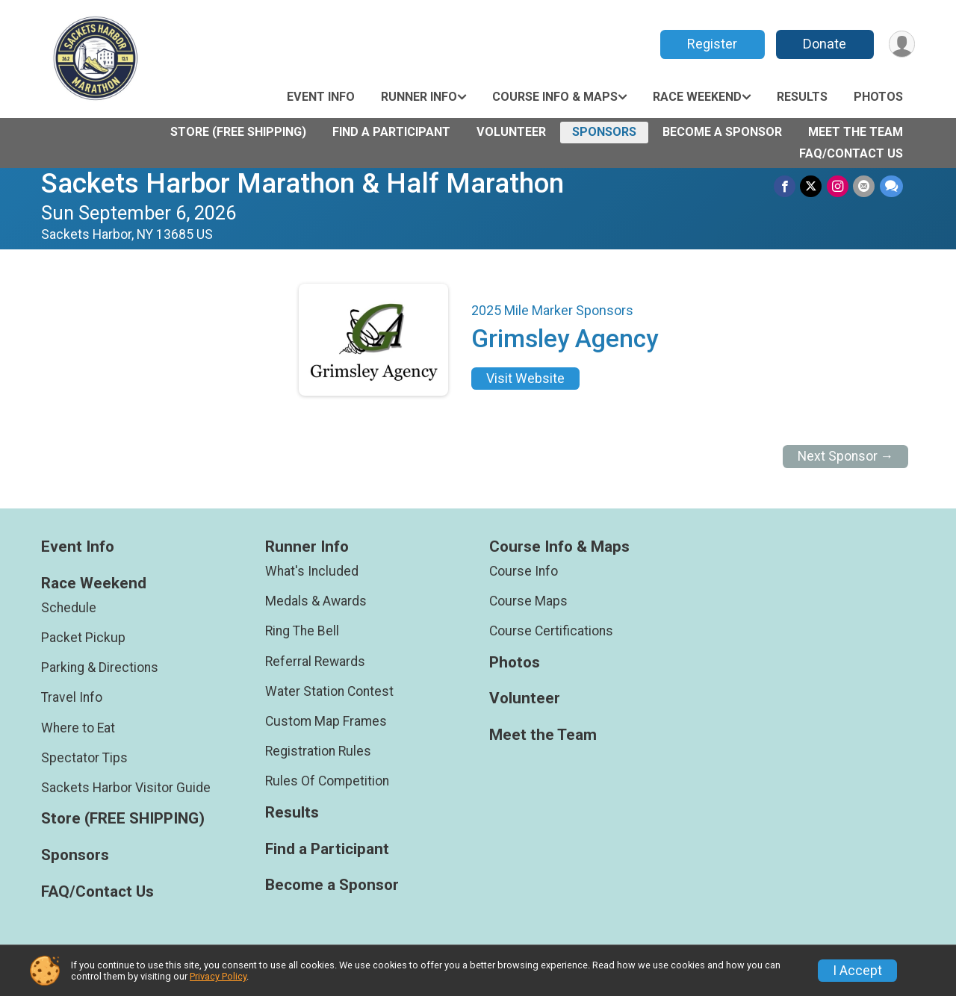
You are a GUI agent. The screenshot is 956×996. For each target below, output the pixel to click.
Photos (878, 97)
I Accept (857, 970)
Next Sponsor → (846, 456)
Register (711, 44)
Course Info (523, 571)
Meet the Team (855, 132)
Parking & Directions (99, 667)
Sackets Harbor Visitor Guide (126, 787)
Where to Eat (78, 727)
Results (802, 97)
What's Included (311, 571)
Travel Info (71, 697)
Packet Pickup (83, 637)
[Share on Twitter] (812, 186)
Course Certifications (551, 630)
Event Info (321, 97)
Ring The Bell (302, 630)
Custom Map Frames (326, 721)
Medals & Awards (316, 601)
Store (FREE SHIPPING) (238, 132)
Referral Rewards (315, 661)
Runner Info (419, 97)
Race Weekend (697, 97)
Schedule (68, 607)
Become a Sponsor (722, 132)
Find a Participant (391, 132)
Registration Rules (318, 751)
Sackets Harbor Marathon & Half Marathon (302, 183)
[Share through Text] (891, 186)
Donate (823, 44)
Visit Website (525, 378)
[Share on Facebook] (786, 186)
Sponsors (604, 132)
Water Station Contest (329, 691)
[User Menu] (901, 44)
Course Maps (528, 601)
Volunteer (511, 132)
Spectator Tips (84, 757)
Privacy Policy (218, 976)
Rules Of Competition (327, 781)
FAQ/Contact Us (851, 153)
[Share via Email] (864, 186)
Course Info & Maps (555, 97)
